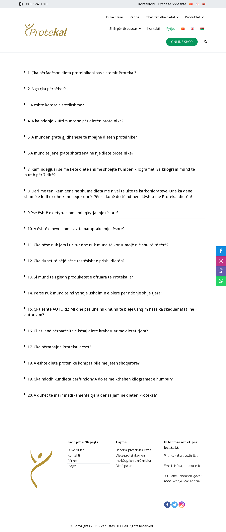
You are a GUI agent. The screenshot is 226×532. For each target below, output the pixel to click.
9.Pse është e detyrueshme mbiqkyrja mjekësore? (73, 212)
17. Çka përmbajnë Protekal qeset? (59, 347)
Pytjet (170, 28)
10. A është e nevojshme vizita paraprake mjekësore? (76, 228)
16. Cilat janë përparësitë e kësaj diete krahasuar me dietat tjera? (88, 331)
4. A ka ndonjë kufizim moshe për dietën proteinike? (75, 121)
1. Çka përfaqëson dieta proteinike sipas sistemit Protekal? (82, 72)
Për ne (134, 17)
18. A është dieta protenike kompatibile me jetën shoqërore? (83, 363)
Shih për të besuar (123, 28)
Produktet (192, 17)
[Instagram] (182, 504)
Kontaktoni (146, 4)
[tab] (113, 73)
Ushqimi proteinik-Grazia (133, 450)
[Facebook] (167, 504)
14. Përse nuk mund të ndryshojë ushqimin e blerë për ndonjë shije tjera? (95, 293)
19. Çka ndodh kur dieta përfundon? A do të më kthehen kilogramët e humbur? (100, 379)
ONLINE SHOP (182, 42)
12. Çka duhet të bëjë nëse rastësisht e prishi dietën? (76, 261)
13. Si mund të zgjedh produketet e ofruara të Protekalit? (80, 277)
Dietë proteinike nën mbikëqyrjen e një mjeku (133, 458)
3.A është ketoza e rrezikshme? (56, 105)
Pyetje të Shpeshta (172, 4)
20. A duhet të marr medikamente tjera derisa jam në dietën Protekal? (92, 395)
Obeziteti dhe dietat (160, 17)
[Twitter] (174, 504)
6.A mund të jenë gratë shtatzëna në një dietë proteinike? (80, 153)
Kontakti (153, 28)
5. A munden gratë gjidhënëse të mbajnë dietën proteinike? (82, 137)
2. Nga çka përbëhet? (47, 88)
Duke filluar (114, 17)
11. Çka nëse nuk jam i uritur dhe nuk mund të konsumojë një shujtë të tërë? (98, 245)
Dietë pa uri (124, 466)
